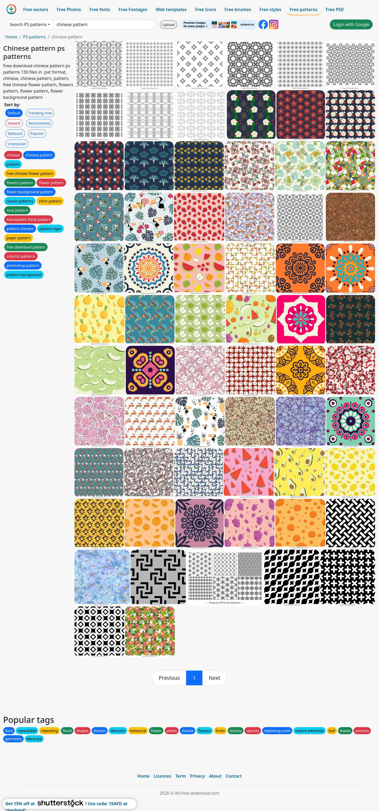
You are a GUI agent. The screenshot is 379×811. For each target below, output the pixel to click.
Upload (168, 24)
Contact (234, 776)
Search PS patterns (28, 24)
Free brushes (238, 9)
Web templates (171, 9)
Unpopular (17, 143)
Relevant (15, 133)
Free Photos (69, 9)
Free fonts (99, 9)
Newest (14, 123)
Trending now (40, 112)
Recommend (39, 123)
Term (180, 776)
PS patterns (34, 37)
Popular (37, 133)
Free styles (270, 9)
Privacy (197, 776)
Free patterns (303, 9)
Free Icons (205, 9)
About (215, 776)
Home (11, 37)
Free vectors (35, 9)
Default (14, 112)
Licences (162, 776)
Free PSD (335, 9)
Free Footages (132, 9)
